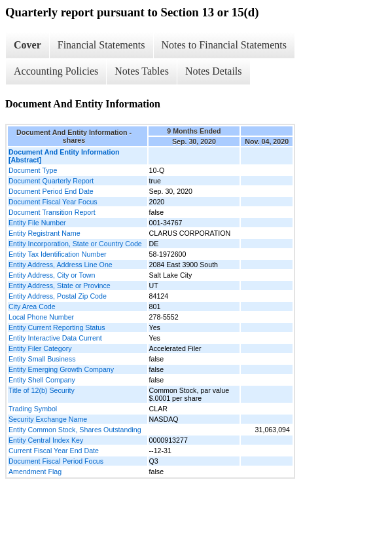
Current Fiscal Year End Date (54, 450)
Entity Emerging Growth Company (61, 369)
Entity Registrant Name (44, 233)
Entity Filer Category (40, 348)
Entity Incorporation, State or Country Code (75, 244)
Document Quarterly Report (51, 181)
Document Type (33, 170)
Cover (27, 44)
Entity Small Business (42, 359)
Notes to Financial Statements (224, 44)
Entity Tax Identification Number (58, 254)
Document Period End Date (51, 191)
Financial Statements (101, 44)
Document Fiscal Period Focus (56, 461)
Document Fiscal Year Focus (53, 202)
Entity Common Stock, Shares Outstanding (75, 430)
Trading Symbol (33, 409)
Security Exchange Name (48, 419)
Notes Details (213, 71)
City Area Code (32, 306)
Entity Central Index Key (46, 440)
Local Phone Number (41, 317)
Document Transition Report (52, 212)
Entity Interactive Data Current (55, 338)
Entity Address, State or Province (60, 285)
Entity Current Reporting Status (57, 327)
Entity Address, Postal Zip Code (58, 296)
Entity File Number (37, 223)
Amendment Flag (35, 471)
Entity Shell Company (42, 380)
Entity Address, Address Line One (61, 265)
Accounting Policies (56, 71)
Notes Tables (142, 71)
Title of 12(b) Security (42, 390)
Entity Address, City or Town (52, 275)
